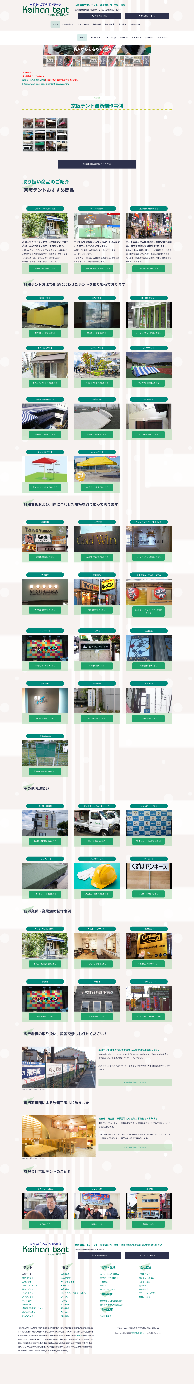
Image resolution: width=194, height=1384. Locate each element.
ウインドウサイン (68, 1311)
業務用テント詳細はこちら (45, 362)
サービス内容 (83, 24)
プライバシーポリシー (148, 1322)
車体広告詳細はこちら (96, 870)
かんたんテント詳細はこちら (96, 516)
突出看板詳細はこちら (148, 695)
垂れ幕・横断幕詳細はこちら (45, 870)
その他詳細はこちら (97, 695)
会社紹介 (122, 24)
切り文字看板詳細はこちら (45, 639)
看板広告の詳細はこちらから (135, 1111)
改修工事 (107, 1339)
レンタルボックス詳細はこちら (148, 1045)
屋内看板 (65, 1337)
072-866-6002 (99, 16)
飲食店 (103, 1315)
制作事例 (97, 24)
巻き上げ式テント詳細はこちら (45, 412)
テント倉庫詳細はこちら (148, 463)
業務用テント (28, 1307)
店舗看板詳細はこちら (45, 586)
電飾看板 (65, 1319)
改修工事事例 (105, 1345)
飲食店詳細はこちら (45, 1046)
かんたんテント (28, 1345)
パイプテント (28, 1326)
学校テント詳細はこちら (96, 463)
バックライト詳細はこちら (45, 695)
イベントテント (28, 1322)
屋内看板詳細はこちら (45, 748)
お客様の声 (109, 24)
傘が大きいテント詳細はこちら (45, 516)
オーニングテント (29, 1315)
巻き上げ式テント (29, 1319)
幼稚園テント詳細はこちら (45, 463)
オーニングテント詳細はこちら (148, 362)
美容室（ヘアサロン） (109, 1307)
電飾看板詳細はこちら (96, 639)
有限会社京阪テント (138, 1362)
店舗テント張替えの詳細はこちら (97, 298)
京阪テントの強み (146, 1307)
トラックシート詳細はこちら (45, 923)
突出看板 (65, 1334)
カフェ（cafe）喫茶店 (109, 1303)
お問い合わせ (136, 24)
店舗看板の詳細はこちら (148, 298)
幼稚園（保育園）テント (32, 1337)
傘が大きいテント (29, 1341)
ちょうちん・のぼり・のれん (73, 1322)
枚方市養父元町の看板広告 (111, 1330)
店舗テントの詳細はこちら (45, 298)
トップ (55, 24)
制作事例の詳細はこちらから (97, 193)
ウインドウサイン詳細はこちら (148, 586)
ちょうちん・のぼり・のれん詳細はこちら (148, 641)
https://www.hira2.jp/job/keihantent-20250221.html (45, 113)
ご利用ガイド (68, 24)
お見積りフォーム (147, 16)
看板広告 (107, 1324)
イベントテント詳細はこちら (96, 412)
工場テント (27, 1311)
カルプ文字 (66, 1307)
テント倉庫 (27, 1330)
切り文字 (65, 1315)
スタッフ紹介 (144, 1311)
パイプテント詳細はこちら (148, 412)
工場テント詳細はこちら (96, 362)
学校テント (27, 1334)
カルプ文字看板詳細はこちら (96, 586)
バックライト (66, 1326)
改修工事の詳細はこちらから (135, 1176)
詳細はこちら (45, 1253)
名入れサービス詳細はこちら (96, 923)
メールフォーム (147, 1285)
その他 (64, 1330)
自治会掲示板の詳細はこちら (45, 800)
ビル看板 (65, 1345)
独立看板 (65, 1341)
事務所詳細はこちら (97, 1046)
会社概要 (142, 1315)
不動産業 (104, 1311)
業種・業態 (108, 1297)
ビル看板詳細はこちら (148, 747)
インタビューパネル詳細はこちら (148, 870)
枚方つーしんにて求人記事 (33, 109)
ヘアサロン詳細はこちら (96, 993)
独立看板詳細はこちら (96, 748)
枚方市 (79, 1365)
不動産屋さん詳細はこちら (148, 993)
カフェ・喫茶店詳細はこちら (45, 993)
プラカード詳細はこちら (148, 923)
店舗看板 (65, 1303)
